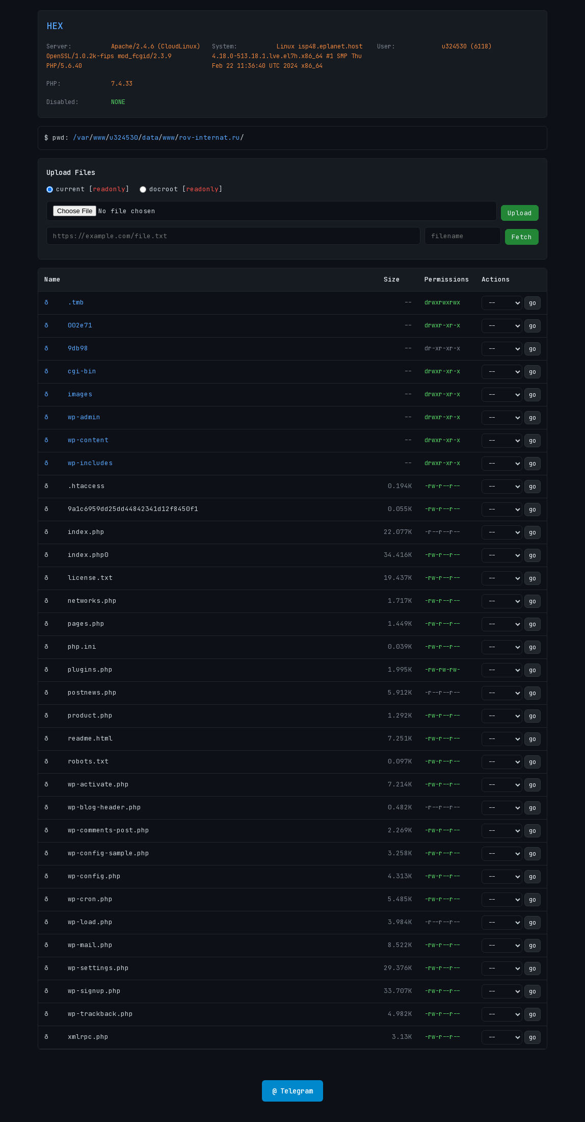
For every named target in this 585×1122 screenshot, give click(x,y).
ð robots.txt (76, 761)
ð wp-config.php (82, 876)
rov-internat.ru (209, 137)
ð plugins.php (78, 669)
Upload (520, 213)
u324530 (124, 137)
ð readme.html (78, 738)
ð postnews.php (80, 692)
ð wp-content (76, 440)
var (83, 137)
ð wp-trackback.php (88, 1013)
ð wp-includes (78, 462)
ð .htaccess (74, 485)
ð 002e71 (68, 325)
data (150, 137)
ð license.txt (78, 577)
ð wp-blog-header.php (92, 807)
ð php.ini (70, 646)
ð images (68, 394)
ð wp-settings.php (86, 967)
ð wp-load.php (78, 921)
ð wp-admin (72, 417)
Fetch (522, 237)
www (99, 137)
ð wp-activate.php (86, 784)
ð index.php (74, 531)
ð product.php (78, 715)
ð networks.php (80, 600)
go (532, 303)
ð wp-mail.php (78, 944)
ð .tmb (64, 302)
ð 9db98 (66, 348)
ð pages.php (74, 623)
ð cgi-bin (70, 371)
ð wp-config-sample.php (96, 853)
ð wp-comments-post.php (96, 830)
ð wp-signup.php (82, 990)
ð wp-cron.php (78, 899)
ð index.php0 (76, 554)
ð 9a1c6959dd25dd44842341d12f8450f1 (121, 508)
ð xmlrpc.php (76, 1036)
